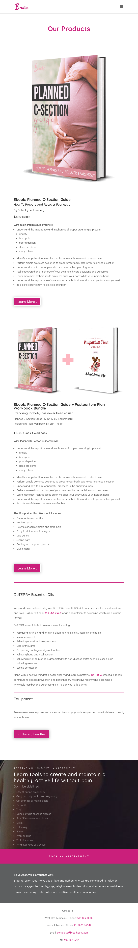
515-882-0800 (85, 918)
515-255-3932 (53, 613)
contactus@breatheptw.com (72, 932)
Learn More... (27, 301)
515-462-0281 (71, 939)
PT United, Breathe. (31, 734)
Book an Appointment (69, 856)
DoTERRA (96, 674)
